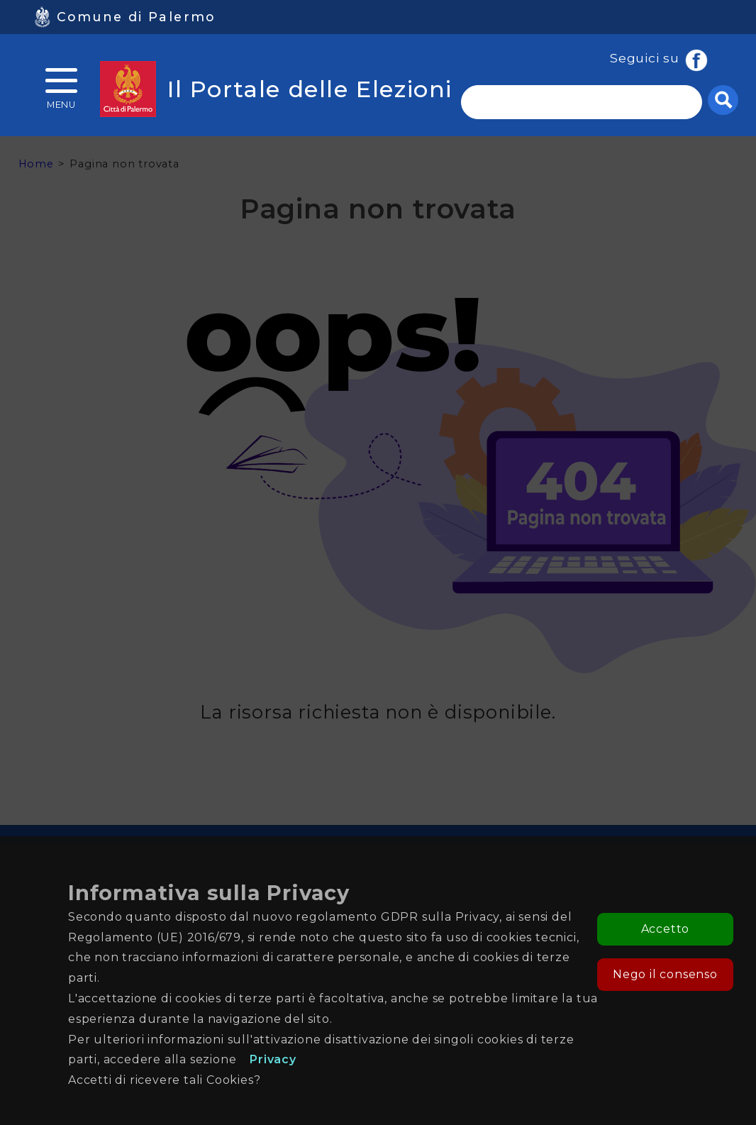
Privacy (273, 1059)
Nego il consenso (665, 974)
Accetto (665, 929)
